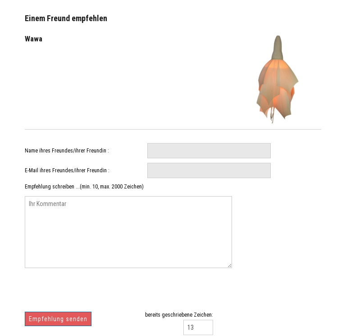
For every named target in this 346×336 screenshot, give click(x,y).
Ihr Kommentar (128, 232)
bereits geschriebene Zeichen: (179, 315)
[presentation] (93, 293)
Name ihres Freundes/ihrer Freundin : (67, 151)
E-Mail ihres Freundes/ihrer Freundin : (67, 170)
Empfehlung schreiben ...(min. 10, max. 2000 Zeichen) (84, 187)
